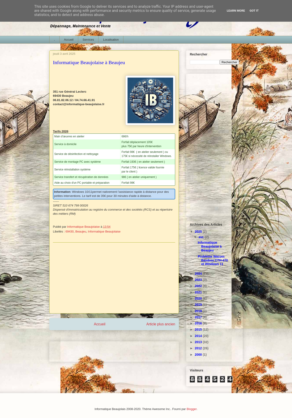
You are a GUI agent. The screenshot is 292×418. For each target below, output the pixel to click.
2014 (199, 336)
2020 (199, 298)
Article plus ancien (160, 324)
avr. (201, 237)
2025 (199, 231)
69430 (69, 231)
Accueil (68, 39)
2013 (199, 342)
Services (88, 39)
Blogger (192, 409)
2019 (199, 304)
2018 (199, 311)
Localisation (111, 39)
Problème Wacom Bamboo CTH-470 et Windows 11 (213, 260)
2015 (199, 329)
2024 (199, 273)
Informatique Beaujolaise (104, 231)
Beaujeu (80, 231)
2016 (199, 323)
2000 (199, 354)
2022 (199, 286)
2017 (199, 317)
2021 (199, 292)
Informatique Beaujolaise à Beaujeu (210, 246)
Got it (254, 10)
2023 (199, 280)
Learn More (236, 10)
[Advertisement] (114, 278)
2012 (199, 348)
